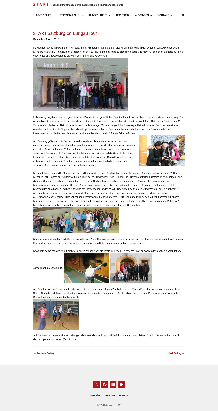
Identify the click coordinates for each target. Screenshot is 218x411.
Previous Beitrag (44, 353)
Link (88, 205)
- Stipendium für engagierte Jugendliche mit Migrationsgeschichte (87, 4)
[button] (51, 15)
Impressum (110, 395)
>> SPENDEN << (138, 15)
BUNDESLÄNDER (97, 15)
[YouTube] (121, 384)
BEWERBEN (118, 15)
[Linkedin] (113, 384)
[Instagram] (96, 384)
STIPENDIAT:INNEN (70, 15)
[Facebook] (104, 384)
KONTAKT (159, 15)
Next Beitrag (176, 353)
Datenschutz (97, 395)
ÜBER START (44, 15)
